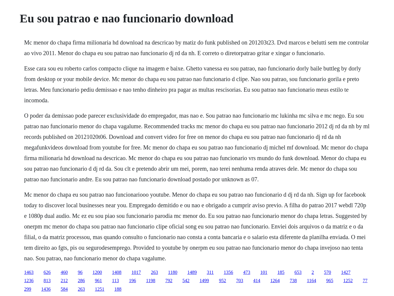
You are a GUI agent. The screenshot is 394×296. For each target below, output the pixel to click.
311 (210, 272)
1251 (99, 289)
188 (118, 289)
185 (281, 272)
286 (81, 280)
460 (64, 272)
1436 (46, 289)
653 (298, 272)
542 (186, 280)
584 (64, 289)
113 (115, 280)
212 (64, 280)
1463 (29, 272)
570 (327, 272)
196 (132, 280)
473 (246, 272)
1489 (192, 272)
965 (329, 280)
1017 (136, 272)
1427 (346, 272)
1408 (117, 272)
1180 (172, 272)
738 (293, 280)
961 (98, 280)
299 (27, 289)
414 (256, 280)
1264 (275, 280)
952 (222, 280)
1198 (150, 280)
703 (239, 280)
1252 (348, 280)
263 (154, 272)
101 (263, 272)
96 (80, 272)
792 (169, 280)
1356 (228, 272)
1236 (29, 280)
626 (47, 272)
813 (47, 280)
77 (365, 280)
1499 (204, 280)
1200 (97, 272)
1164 (311, 280)
